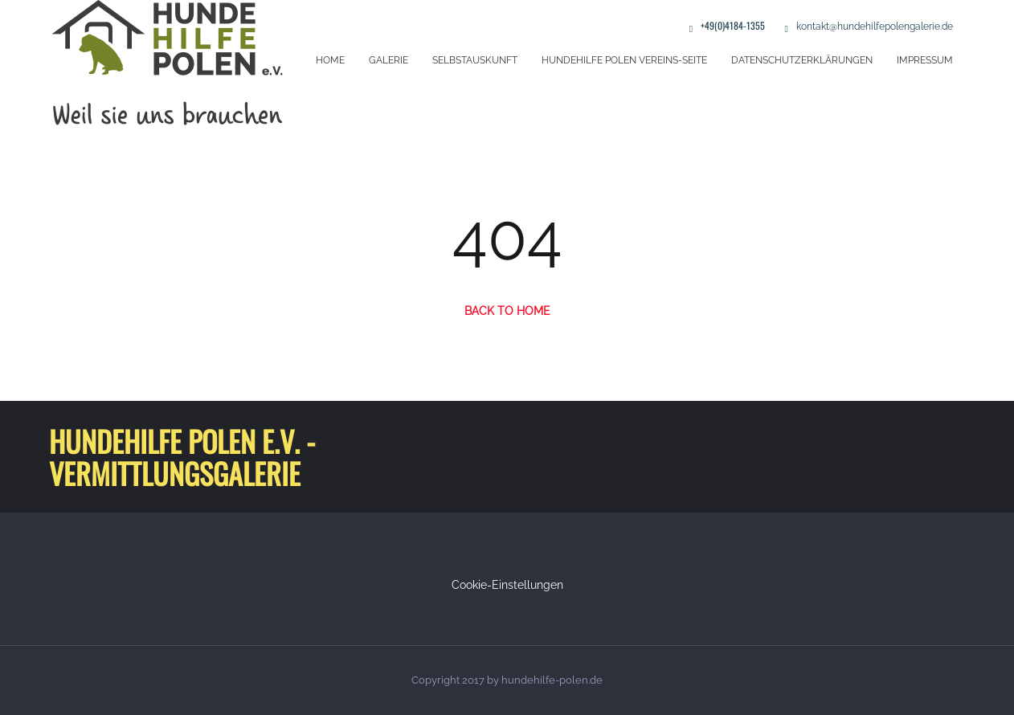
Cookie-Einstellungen (507, 584)
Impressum (925, 60)
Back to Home (507, 310)
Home (330, 60)
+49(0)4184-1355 (733, 25)
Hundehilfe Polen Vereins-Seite (624, 60)
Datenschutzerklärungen (802, 60)
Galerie (388, 60)
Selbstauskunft (474, 60)
